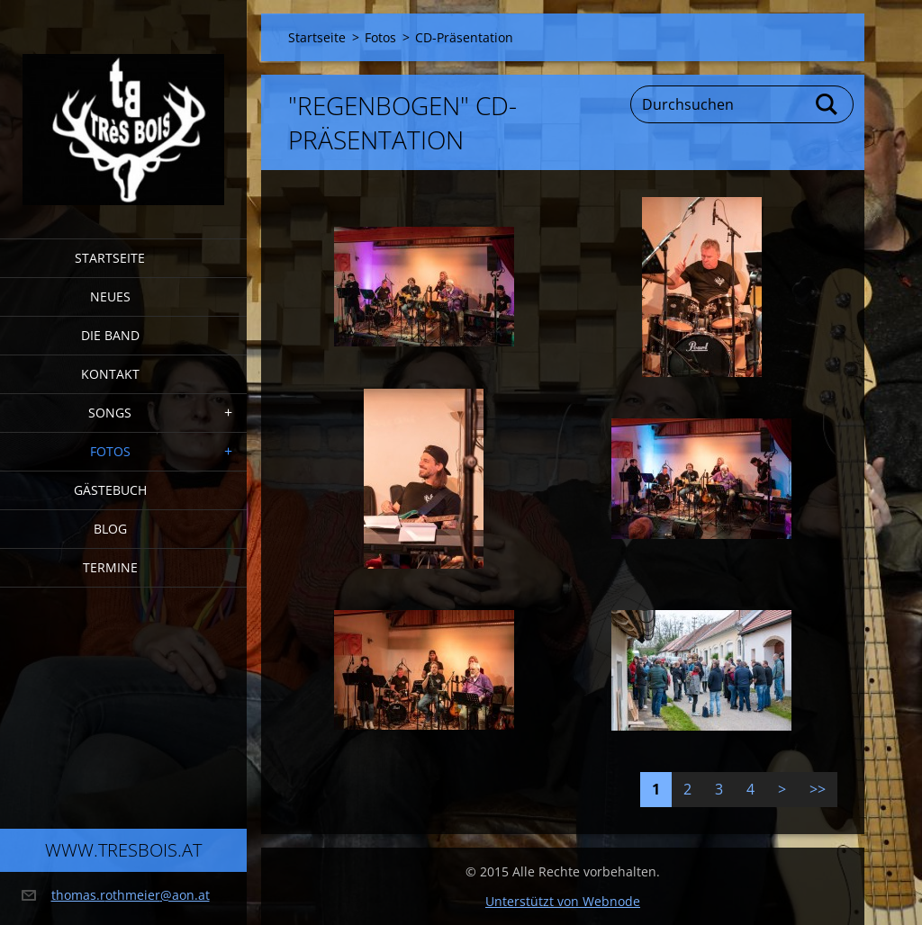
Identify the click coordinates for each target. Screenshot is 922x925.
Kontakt (110, 373)
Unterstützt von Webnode (562, 901)
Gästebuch (110, 489)
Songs (109, 412)
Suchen (827, 104)
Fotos (110, 451)
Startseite (110, 257)
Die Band (110, 335)
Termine (110, 567)
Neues (110, 296)
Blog (110, 528)
